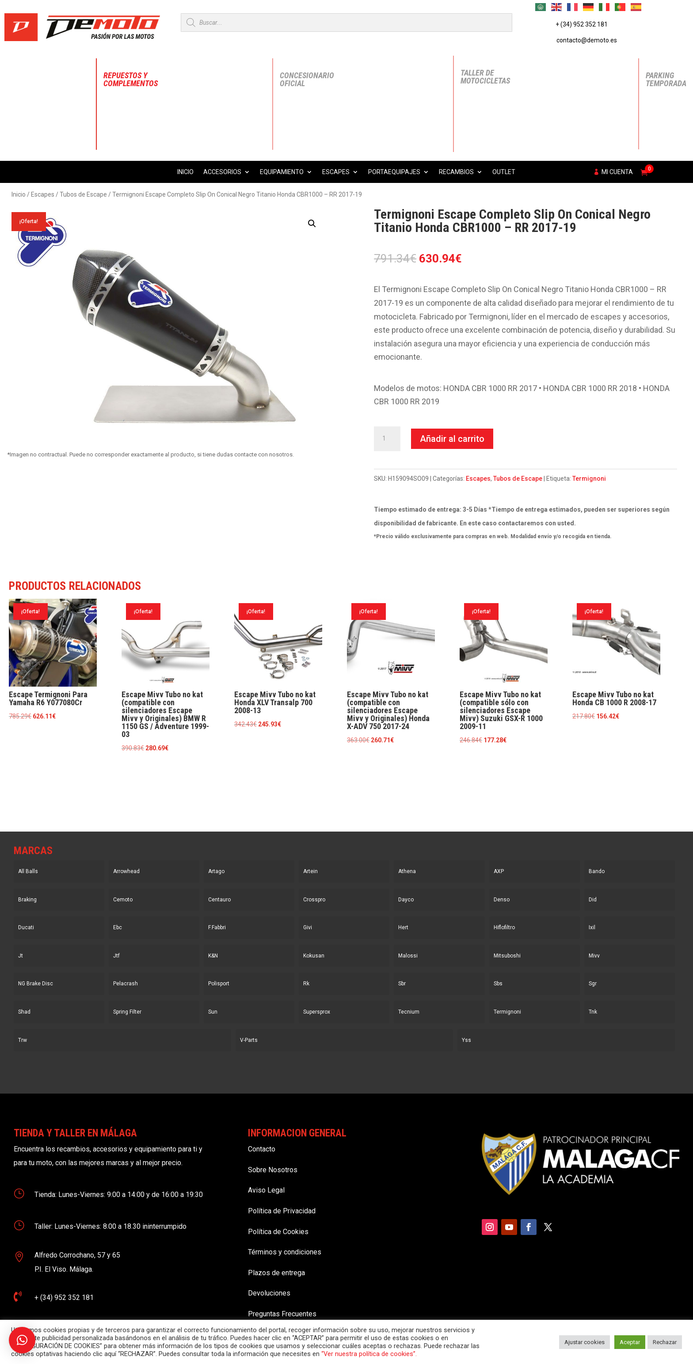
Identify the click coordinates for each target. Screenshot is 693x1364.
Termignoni (589, 478)
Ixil (592, 927)
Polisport (218, 983)
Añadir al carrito (452, 438)
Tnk (593, 1012)
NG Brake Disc (35, 983)
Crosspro (314, 900)
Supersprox (316, 1012)
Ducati (26, 927)
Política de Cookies (278, 1231)
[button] (312, 224)
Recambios (456, 172)
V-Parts (249, 1040)
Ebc (117, 927)
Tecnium (408, 1012)
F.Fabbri (217, 927)
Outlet (503, 172)
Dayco (406, 900)
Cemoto (123, 900)
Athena (407, 871)
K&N (213, 956)
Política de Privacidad (282, 1211)
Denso (502, 900)
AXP (499, 871)
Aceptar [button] (630, 1342)
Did (593, 900)
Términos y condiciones (284, 1252)
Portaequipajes (394, 172)
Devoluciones (269, 1293)
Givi (307, 927)
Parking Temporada (666, 79)
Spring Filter (127, 1012)
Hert (403, 927)
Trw (22, 1040)
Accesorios (222, 172)
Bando (597, 871)
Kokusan (313, 956)
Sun (212, 1012)
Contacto (261, 1149)
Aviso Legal (266, 1190)
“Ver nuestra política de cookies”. (369, 1354)
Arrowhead (126, 871)
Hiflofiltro (504, 927)
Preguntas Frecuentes (282, 1314)
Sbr (402, 983)
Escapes (336, 172)
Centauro (219, 900)
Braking (27, 900)
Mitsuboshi (507, 956)
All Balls (28, 871)
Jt (20, 956)
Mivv (594, 956)
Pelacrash (125, 983)
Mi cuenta (617, 172)
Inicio (185, 172)
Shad (24, 1012)
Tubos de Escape (83, 194)
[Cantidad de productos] (387, 438)
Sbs (498, 983)
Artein (310, 871)
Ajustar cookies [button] (584, 1342)
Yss (466, 1040)
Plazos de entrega (276, 1273)
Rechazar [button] (665, 1342)
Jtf (116, 956)
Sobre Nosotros (272, 1170)
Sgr (593, 983)
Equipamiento (282, 172)
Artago (216, 871)
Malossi (408, 956)
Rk (306, 983)
